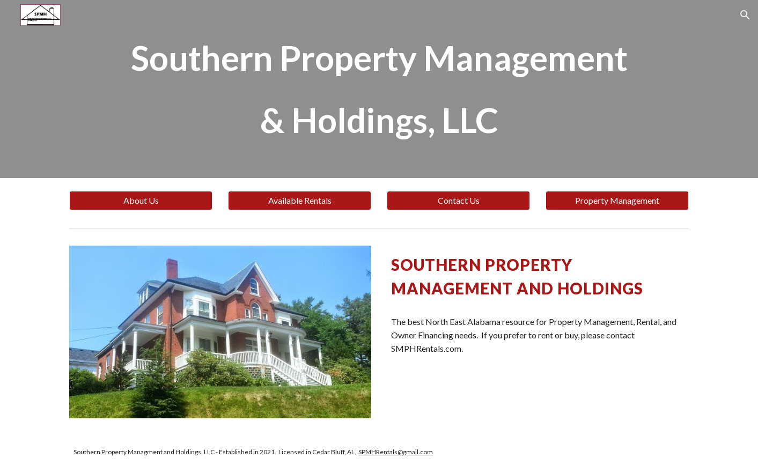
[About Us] (140, 200)
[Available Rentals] (299, 200)
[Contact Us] (458, 200)
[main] (378, 89)
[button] (745, 15)
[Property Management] (617, 200)
